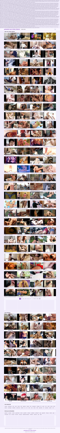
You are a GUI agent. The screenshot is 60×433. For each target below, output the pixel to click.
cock (46, 406)
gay (38, 414)
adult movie (18, 407)
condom (50, 407)
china (13, 406)
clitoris (35, 407)
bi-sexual (13, 414)
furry (30, 406)
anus (32, 407)
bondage (38, 406)
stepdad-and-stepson (26, 414)
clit (43, 407)
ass (24, 407)
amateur (22, 407)
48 (37, 298)
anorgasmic (34, 406)
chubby (28, 406)
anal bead (46, 407)
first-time (16, 414)
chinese (6, 406)
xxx (26, 407)
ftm (40, 406)
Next (39, 298)
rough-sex (35, 414)
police (43, 406)
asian (16, 406)
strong (51, 406)
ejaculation (40, 407)
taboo (41, 414)
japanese (24, 406)
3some (19, 406)
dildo (37, 407)
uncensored (6, 414)
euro (10, 414)
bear (21, 406)
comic (29, 407)
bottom (6, 407)
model (48, 406)
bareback (31, 414)
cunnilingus (9, 407)
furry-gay (20, 414)
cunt (53, 407)
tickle (54, 406)
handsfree (13, 407)
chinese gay (9, 406)
